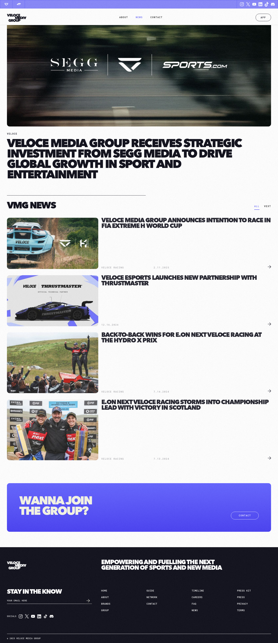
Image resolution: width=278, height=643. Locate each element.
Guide (150, 590)
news (195, 610)
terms (241, 610)
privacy (242, 604)
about (105, 597)
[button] (124, 17)
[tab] (256, 207)
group (105, 610)
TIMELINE (198, 590)
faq (194, 604)
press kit (244, 590)
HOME (104, 590)
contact (245, 515)
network (152, 597)
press (241, 597)
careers (197, 597)
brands (105, 604)
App (263, 17)
